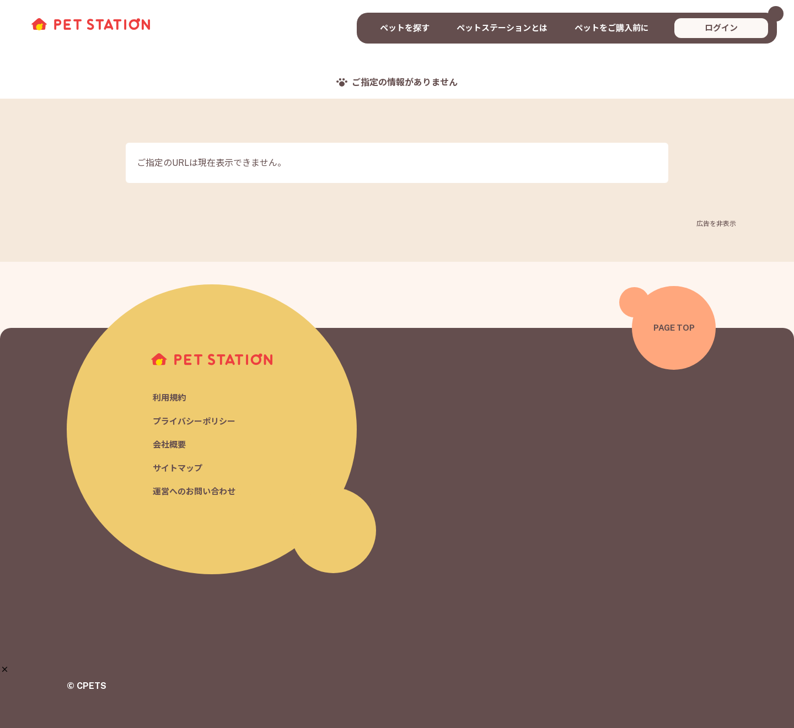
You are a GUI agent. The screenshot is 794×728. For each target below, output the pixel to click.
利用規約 (169, 398)
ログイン (721, 28)
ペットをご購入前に (612, 28)
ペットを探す (405, 28)
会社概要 (169, 445)
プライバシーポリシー (194, 421)
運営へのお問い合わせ (194, 492)
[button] (5, 669)
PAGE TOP (674, 327)
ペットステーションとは (502, 28)
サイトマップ (177, 468)
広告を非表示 (716, 224)
